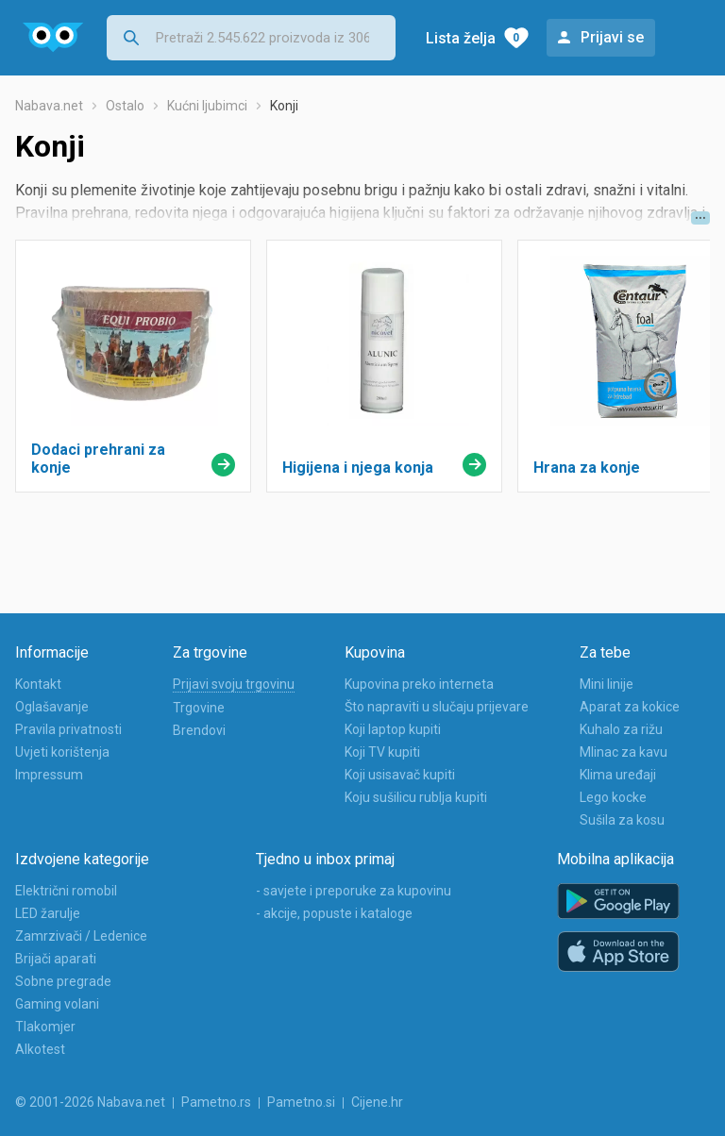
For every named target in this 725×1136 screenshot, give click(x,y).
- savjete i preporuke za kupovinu (353, 890)
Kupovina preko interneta (419, 684)
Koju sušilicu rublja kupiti (416, 797)
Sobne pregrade (63, 981)
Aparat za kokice (630, 706)
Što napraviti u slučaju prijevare (437, 706)
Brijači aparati (55, 958)
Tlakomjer (45, 1026)
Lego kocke (613, 797)
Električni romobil (66, 890)
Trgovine (199, 707)
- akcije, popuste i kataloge (334, 913)
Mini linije (606, 684)
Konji (284, 105)
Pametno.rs (216, 1102)
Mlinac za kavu (623, 752)
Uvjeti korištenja (62, 752)
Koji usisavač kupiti (400, 774)
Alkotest (40, 1049)
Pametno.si (301, 1102)
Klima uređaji (618, 774)
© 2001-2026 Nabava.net (90, 1102)
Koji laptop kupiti (393, 729)
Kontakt (38, 684)
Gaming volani (57, 1003)
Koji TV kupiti (382, 752)
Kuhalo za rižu (621, 729)
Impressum (49, 774)
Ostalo (125, 105)
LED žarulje (47, 913)
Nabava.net (49, 105)
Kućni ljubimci (207, 105)
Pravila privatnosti (68, 729)
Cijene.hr (377, 1102)
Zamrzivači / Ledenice (81, 936)
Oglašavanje (52, 706)
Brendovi (199, 730)
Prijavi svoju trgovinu (234, 684)
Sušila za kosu (622, 819)
